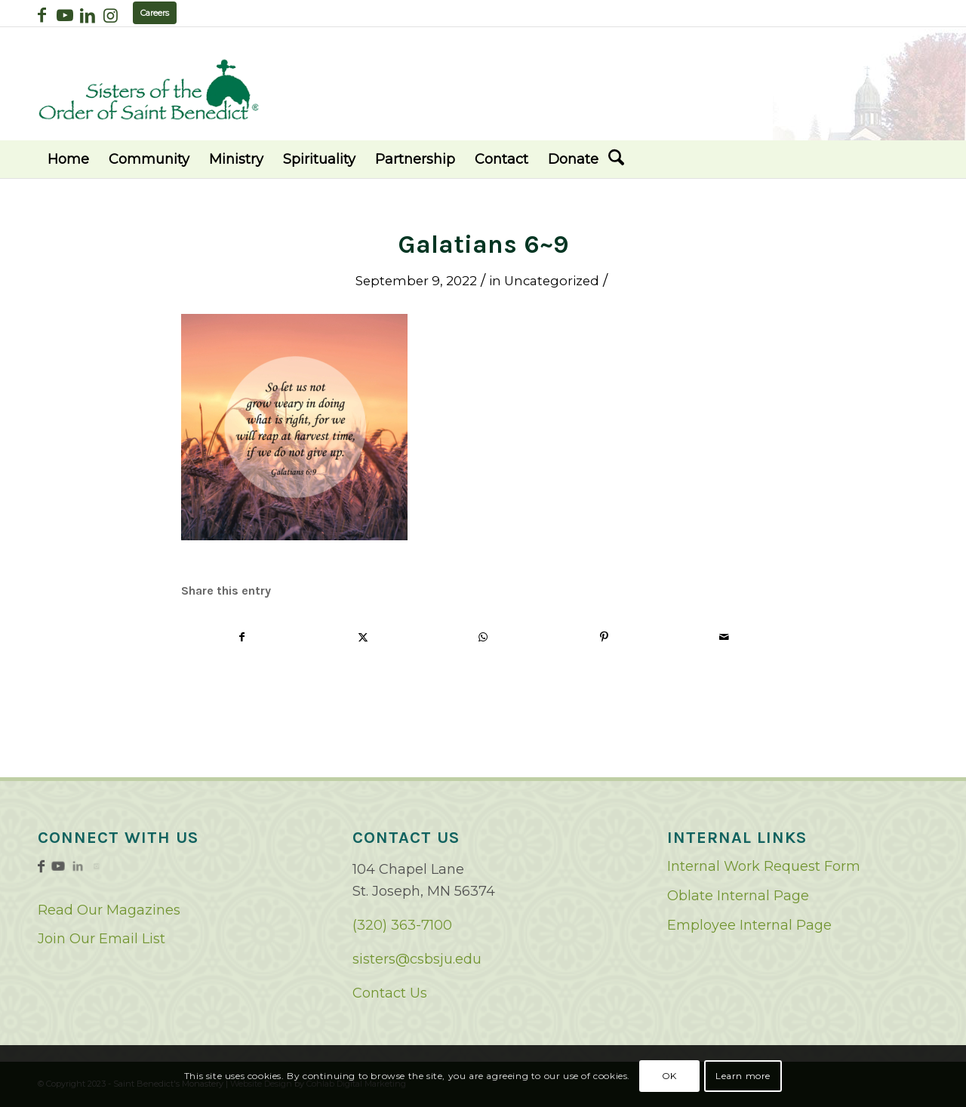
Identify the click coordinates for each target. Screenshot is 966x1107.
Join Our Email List (101, 938)
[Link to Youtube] (64, 15)
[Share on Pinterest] (604, 637)
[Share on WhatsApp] (483, 637)
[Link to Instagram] (110, 15)
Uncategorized (551, 280)
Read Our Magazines (109, 910)
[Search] (616, 159)
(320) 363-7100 (402, 925)
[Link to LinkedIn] (87, 15)
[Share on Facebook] (242, 637)
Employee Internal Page (749, 925)
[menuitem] (68, 159)
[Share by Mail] (724, 637)
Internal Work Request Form (763, 866)
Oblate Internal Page (738, 895)
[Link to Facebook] (42, 15)
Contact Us (389, 993)
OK (669, 1075)
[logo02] (149, 89)
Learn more (743, 1075)
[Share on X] (363, 637)
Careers (154, 13)
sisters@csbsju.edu (416, 959)
